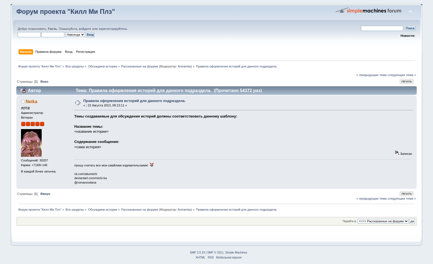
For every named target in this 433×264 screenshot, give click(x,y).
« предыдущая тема (371, 75)
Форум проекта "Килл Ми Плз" (65, 11)
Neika (31, 101)
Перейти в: (350, 221)
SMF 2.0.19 (197, 252)
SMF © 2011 (215, 252)
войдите (85, 29)
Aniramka (184, 66)
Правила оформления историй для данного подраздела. (134, 101)
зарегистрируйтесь (113, 29)
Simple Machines (236, 252)
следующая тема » (401, 75)
